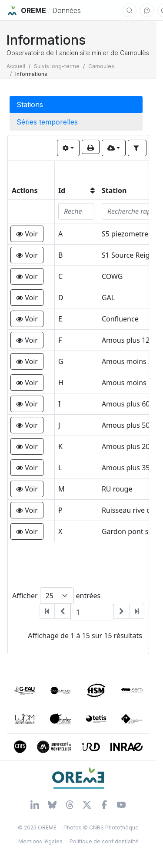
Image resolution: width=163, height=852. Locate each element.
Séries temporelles (47, 122)
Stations (30, 104)
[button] (26, 234)
